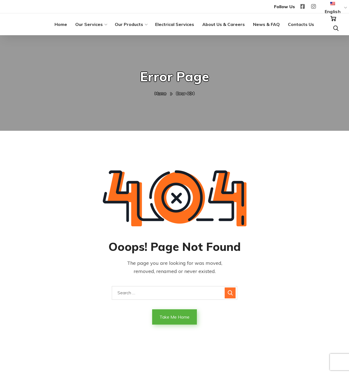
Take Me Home (174, 317)
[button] (333, 19)
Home (160, 93)
